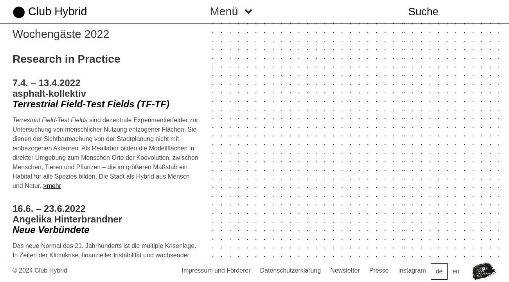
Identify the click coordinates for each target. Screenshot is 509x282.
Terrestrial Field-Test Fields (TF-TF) (91, 104)
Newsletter (345, 270)
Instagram (412, 270)
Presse (379, 270)
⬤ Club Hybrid (50, 11)
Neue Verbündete (51, 229)
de (439, 271)
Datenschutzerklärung (290, 270)
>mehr (52, 186)
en (455, 271)
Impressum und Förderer (216, 270)
